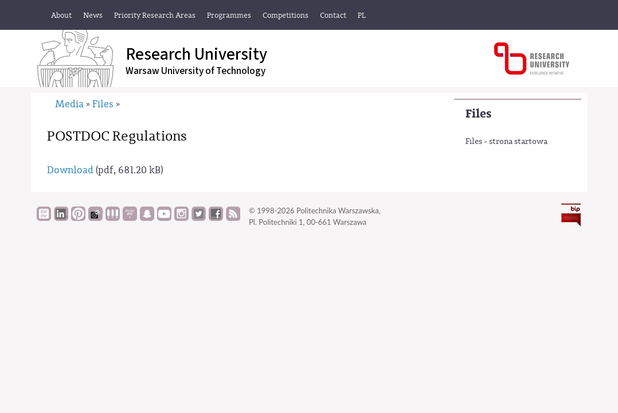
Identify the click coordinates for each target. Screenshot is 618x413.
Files (478, 114)
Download (70, 170)
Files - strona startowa (506, 142)
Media (69, 104)
